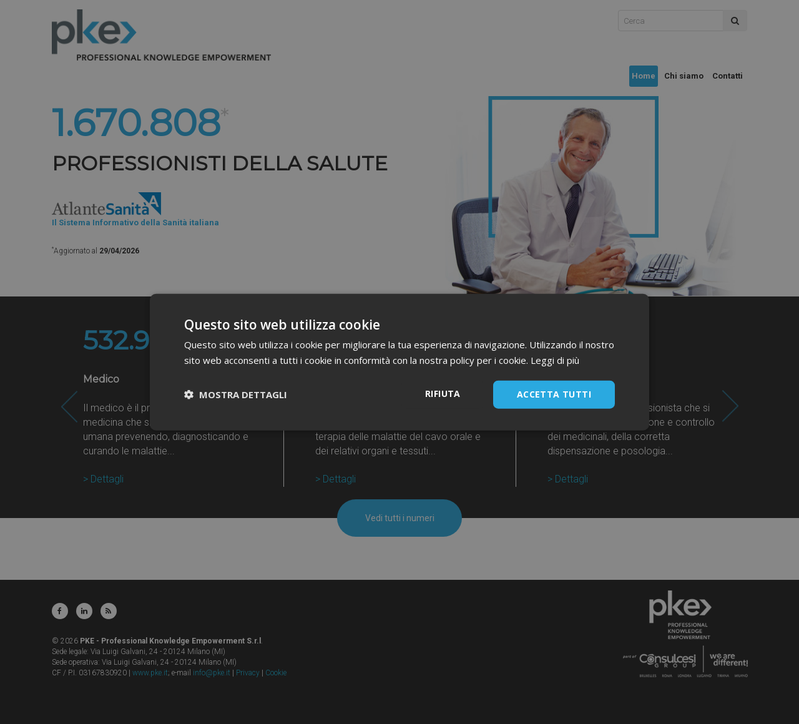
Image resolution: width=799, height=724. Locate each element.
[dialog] (399, 362)
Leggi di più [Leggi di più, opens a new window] (555, 360)
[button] (235, 394)
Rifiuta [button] (443, 393)
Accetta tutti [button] (554, 394)
